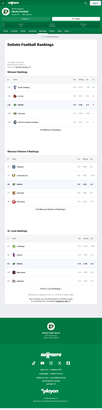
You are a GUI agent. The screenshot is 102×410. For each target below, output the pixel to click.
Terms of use (42, 377)
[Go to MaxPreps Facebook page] (68, 363)
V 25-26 (26, 19)
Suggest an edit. (63, 301)
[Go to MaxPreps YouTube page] (42, 363)
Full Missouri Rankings (51, 129)
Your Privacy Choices (51, 381)
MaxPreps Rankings (23, 67)
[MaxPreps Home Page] (42, 37)
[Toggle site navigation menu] (3, 3)
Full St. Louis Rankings (51, 288)
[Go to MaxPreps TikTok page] (34, 363)
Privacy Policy (56, 373)
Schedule (14, 31)
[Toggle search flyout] (86, 3)
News (59, 31)
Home (5, 31)
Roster (23, 31)
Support (51, 384)
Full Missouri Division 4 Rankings (51, 209)
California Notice (58, 377)
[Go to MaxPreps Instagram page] (51, 363)
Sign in (95, 3)
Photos (52, 31)
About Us (44, 369)
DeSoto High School (51, 328)
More (67, 31)
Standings (32, 31)
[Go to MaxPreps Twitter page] (60, 363)
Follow (76, 19)
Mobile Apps (56, 369)
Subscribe (43, 373)
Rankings (42, 31)
